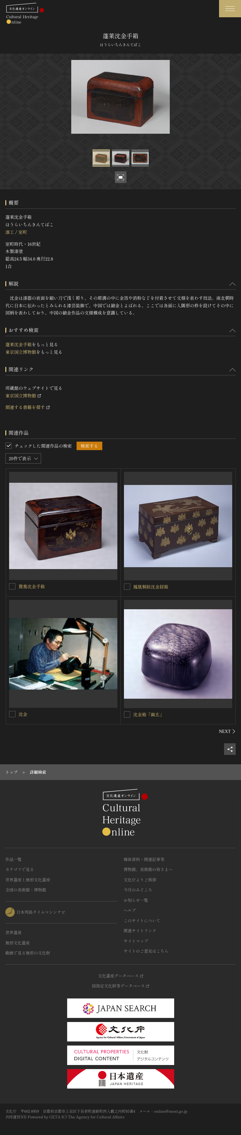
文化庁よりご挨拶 (140, 880)
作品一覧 (13, 859)
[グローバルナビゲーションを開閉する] (230, 8)
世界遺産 (13, 932)
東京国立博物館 (20, 352)
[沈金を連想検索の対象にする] (12, 714)
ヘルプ (130, 910)
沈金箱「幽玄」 (148, 714)
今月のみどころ (138, 890)
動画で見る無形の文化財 (27, 953)
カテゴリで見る (19, 869)
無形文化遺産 (17, 943)
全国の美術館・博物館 (25, 890)
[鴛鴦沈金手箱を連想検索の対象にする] (12, 586)
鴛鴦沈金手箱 (32, 586)
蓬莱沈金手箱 (18, 344)
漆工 (9, 232)
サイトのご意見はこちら (146, 951)
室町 (22, 232)
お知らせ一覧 (136, 900)
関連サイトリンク (140, 930)
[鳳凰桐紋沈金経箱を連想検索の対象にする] (127, 587)
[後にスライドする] (227, 731)
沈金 (23, 714)
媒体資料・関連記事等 (144, 859)
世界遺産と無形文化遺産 (27, 880)
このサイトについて (142, 920)
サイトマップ (136, 941)
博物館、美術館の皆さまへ (148, 869)
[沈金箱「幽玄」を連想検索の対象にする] (127, 714)
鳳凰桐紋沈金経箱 (151, 587)
